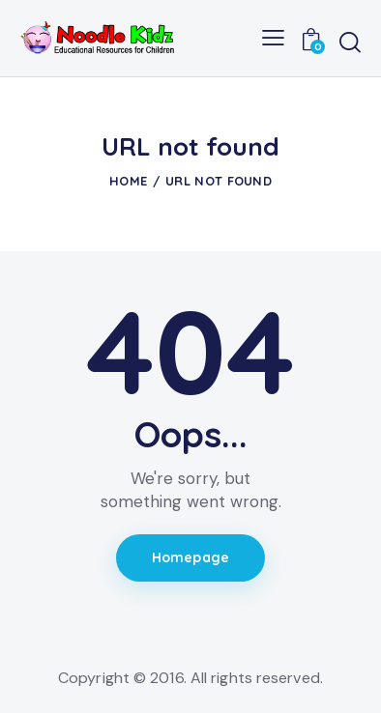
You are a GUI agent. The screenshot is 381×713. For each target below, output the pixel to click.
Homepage (190, 557)
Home (128, 180)
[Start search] (350, 41)
